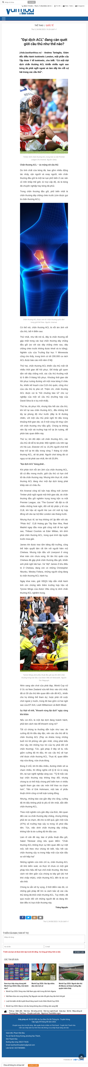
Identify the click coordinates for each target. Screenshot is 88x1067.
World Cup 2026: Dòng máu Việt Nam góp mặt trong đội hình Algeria (31, 991)
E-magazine (79, 6)
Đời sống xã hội (36, 1011)
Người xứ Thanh (47, 1013)
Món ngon (57, 1013)
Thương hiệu (13, 1013)
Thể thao (39, 25)
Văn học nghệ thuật (50, 1011)
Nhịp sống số (77, 1011)
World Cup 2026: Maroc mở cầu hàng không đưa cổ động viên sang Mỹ (32, 1006)
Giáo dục (62, 1011)
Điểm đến (19, 1011)
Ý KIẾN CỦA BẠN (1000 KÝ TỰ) (16, 933)
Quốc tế (50, 25)
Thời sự (11, 1011)
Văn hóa (27, 1011)
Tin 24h (57, 6)
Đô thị (69, 1011)
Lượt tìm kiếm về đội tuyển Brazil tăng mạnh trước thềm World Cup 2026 (32, 1001)
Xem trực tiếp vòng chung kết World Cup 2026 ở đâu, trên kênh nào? (16, 986)
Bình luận (33, 1065)
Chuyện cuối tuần (33, 1013)
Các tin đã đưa (11, 959)
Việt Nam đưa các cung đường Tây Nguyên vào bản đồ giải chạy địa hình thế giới (35, 996)
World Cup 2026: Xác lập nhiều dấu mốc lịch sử (42, 985)
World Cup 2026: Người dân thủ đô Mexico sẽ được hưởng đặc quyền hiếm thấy (70, 986)
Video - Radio (68, 6)
